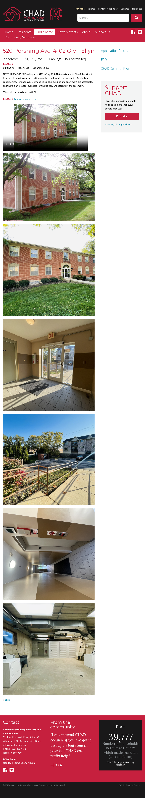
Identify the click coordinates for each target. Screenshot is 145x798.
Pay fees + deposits (108, 8)
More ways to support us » (118, 124)
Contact (125, 8)
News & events (68, 32)
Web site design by (130, 785)
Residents (24, 32)
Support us (102, 32)
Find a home (44, 32)
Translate (137, 8)
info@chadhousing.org (15, 744)
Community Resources (20, 37)
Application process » (25, 99)
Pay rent (80, 8)
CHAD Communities (115, 68)
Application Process (115, 50)
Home (9, 32)
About (86, 32)
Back (7, 699)
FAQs (104, 59)
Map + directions (31, 741)
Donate (91, 8)
